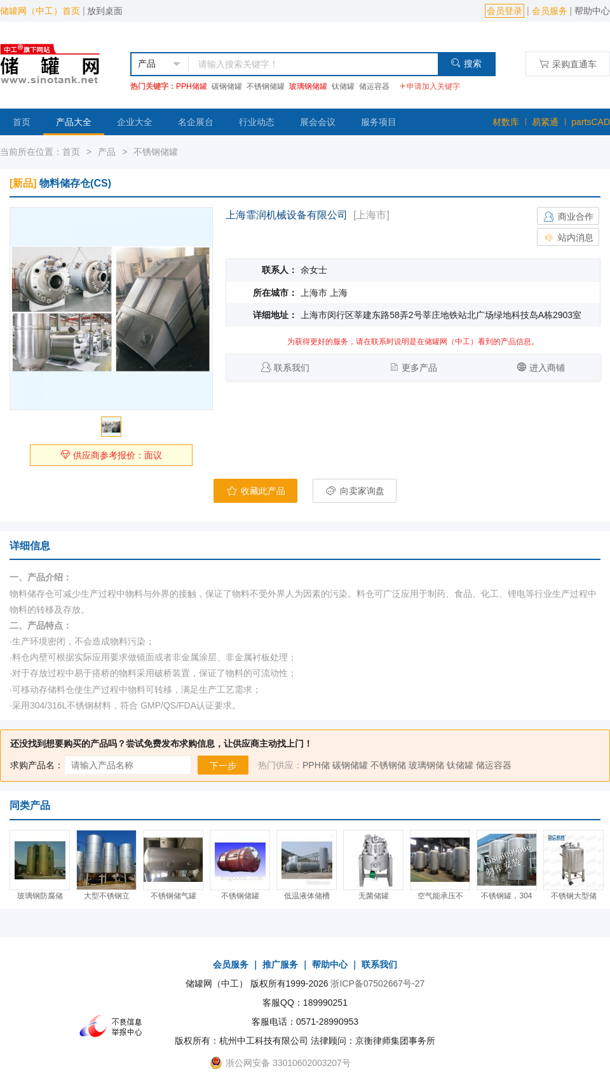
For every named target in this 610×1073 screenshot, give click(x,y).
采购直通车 (568, 63)
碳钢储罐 (227, 86)
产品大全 (74, 122)
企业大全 (134, 122)
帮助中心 (592, 11)
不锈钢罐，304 (506, 895)
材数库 (505, 122)
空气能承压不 (440, 895)
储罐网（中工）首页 (40, 11)
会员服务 (549, 11)
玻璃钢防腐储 (40, 895)
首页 (21, 122)
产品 (107, 152)
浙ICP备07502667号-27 (377, 983)
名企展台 (196, 122)
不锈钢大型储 (574, 895)
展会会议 (318, 122)
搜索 (466, 63)
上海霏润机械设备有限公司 (287, 215)
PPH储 (316, 765)
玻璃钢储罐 (308, 86)
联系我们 (291, 368)
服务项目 (378, 122)
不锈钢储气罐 (173, 895)
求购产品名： (37, 765)
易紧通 (545, 122)
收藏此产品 (255, 491)
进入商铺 (547, 368)
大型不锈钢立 (107, 895)
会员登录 (504, 11)
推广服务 (280, 964)
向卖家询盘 (354, 491)
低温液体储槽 (307, 895)
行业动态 (256, 122)
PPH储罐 (191, 86)
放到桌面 (105, 11)
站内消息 (568, 237)
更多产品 (419, 368)
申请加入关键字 (429, 86)
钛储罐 (343, 86)
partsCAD (590, 122)
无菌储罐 (373, 895)
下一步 (223, 766)
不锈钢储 (388, 765)
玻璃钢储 (426, 765)
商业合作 (568, 216)
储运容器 (374, 86)
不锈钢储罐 (266, 86)
